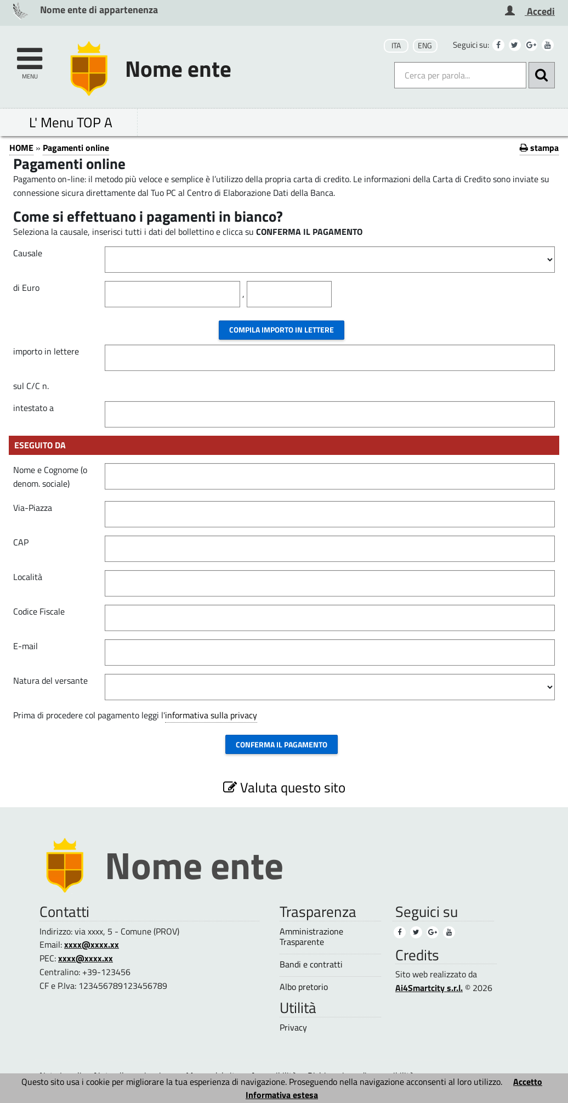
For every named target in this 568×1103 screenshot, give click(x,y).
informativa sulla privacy (211, 715)
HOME (21, 147)
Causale (27, 253)
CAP (21, 542)
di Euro (26, 287)
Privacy (293, 1027)
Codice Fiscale (39, 611)
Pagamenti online (76, 147)
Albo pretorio (304, 987)
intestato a (33, 407)
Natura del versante (50, 680)
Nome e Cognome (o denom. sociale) (50, 476)
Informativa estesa (282, 1094)
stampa (539, 147)
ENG (425, 45)
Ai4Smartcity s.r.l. (429, 987)
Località (27, 576)
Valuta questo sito (284, 787)
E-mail (25, 645)
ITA (396, 45)
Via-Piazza (32, 507)
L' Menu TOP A (70, 122)
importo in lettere (46, 351)
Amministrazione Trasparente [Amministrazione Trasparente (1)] (311, 936)
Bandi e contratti (311, 964)
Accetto (527, 1081)
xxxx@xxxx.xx (91, 944)
